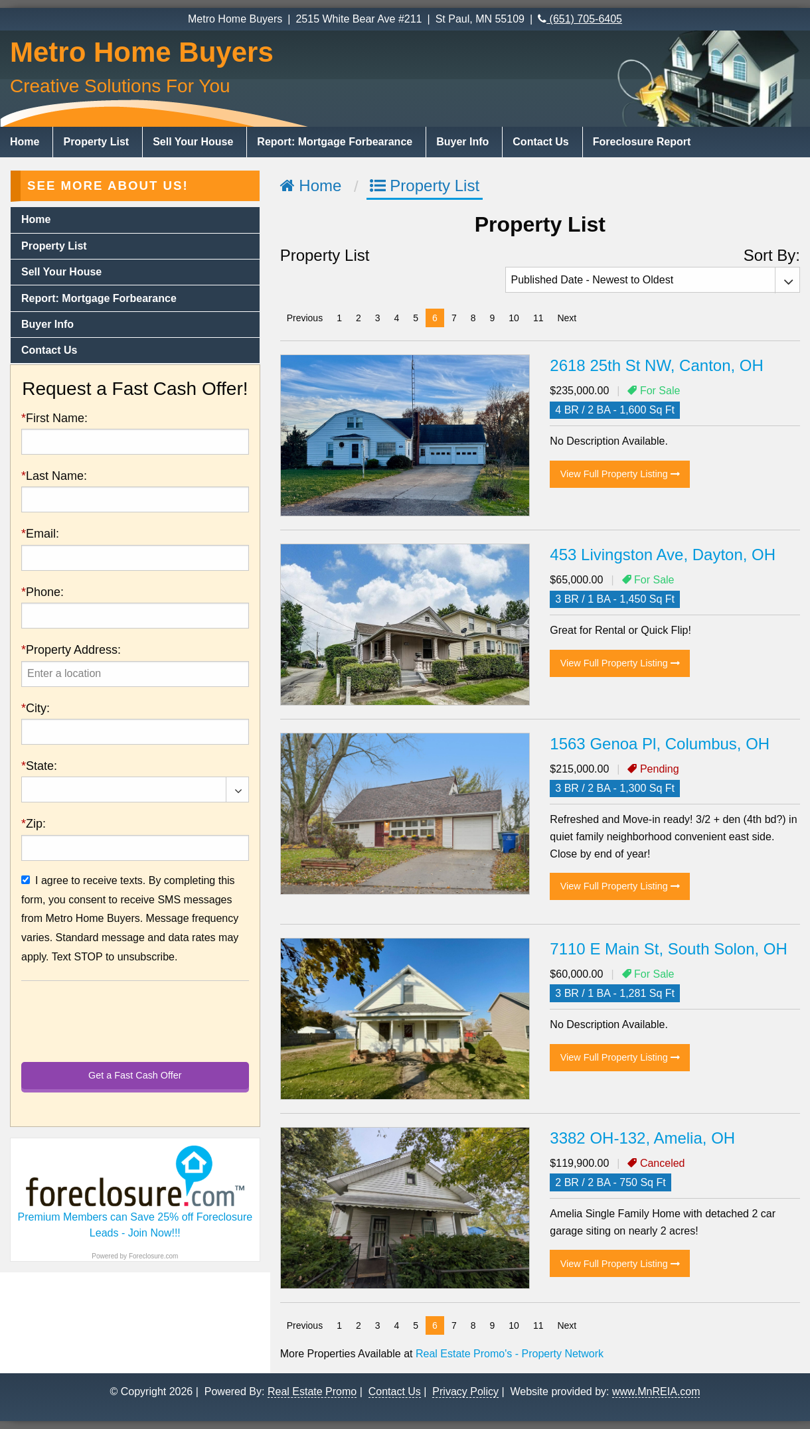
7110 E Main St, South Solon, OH (668, 949)
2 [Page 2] (358, 318)
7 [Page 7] (454, 318)
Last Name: (54, 476)
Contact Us (540, 141)
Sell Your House (193, 141)
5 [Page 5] (415, 318)
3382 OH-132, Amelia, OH (642, 1138)
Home (24, 141)
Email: (40, 533)
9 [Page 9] (492, 318)
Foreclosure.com (153, 1256)
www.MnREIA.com (656, 1391)
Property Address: (71, 649)
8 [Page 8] (473, 318)
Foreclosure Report (642, 141)
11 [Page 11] (538, 318)
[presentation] (135, 674)
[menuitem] (26, 142)
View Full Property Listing (620, 474)
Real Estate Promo (312, 1391)
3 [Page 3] (377, 318)
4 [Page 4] (397, 318)
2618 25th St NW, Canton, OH (657, 365)
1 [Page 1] (339, 318)
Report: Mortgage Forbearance (334, 141)
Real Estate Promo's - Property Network (510, 1353)
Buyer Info (462, 141)
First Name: (54, 418)
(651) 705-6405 (580, 19)
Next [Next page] (570, 317)
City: (35, 708)
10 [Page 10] (514, 318)
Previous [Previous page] (308, 317)
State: (39, 766)
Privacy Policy (465, 1391)
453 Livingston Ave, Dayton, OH (662, 555)
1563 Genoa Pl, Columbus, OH (660, 744)
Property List (96, 141)
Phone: (42, 592)
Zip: (33, 823)
